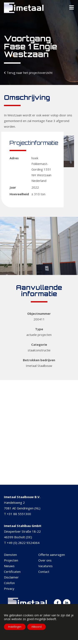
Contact (43, 571)
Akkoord (36, 626)
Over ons (45, 560)
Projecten (11, 560)
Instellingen (14, 626)
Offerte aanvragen (51, 555)
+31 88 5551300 (19, 514)
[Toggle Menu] (71, 7)
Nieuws (9, 566)
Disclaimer (11, 577)
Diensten (10, 555)
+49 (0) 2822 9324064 (23, 543)
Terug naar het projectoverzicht (30, 73)
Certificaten (12, 571)
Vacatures (45, 566)
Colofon (9, 583)
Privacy (9, 588)
